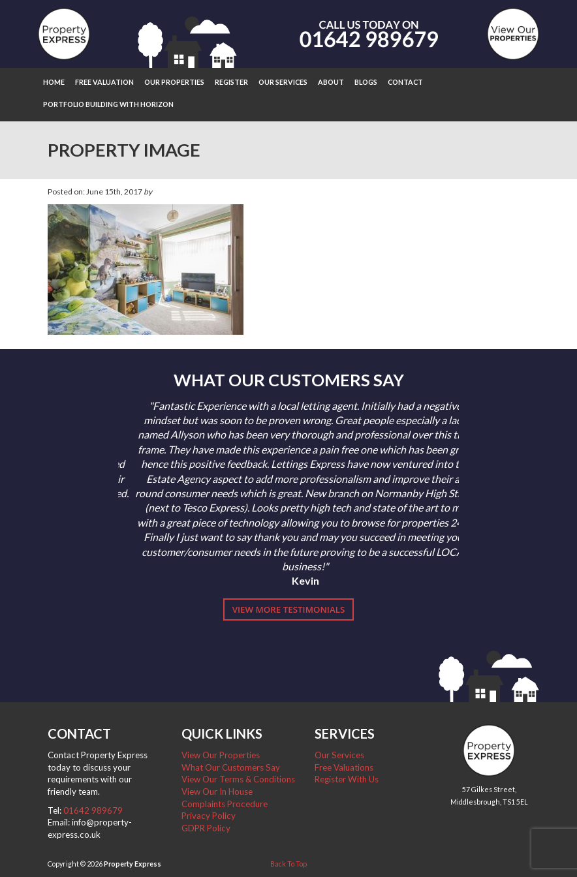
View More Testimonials (288, 609)
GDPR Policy (205, 828)
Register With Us (347, 779)
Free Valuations (344, 767)
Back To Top (288, 863)
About (331, 82)
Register (231, 82)
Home (54, 82)
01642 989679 (93, 810)
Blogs (365, 82)
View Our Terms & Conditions (238, 779)
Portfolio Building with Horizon (108, 104)
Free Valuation (104, 82)
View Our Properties (220, 755)
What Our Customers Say (230, 767)
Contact (405, 82)
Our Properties (174, 82)
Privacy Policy (208, 815)
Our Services (282, 82)
